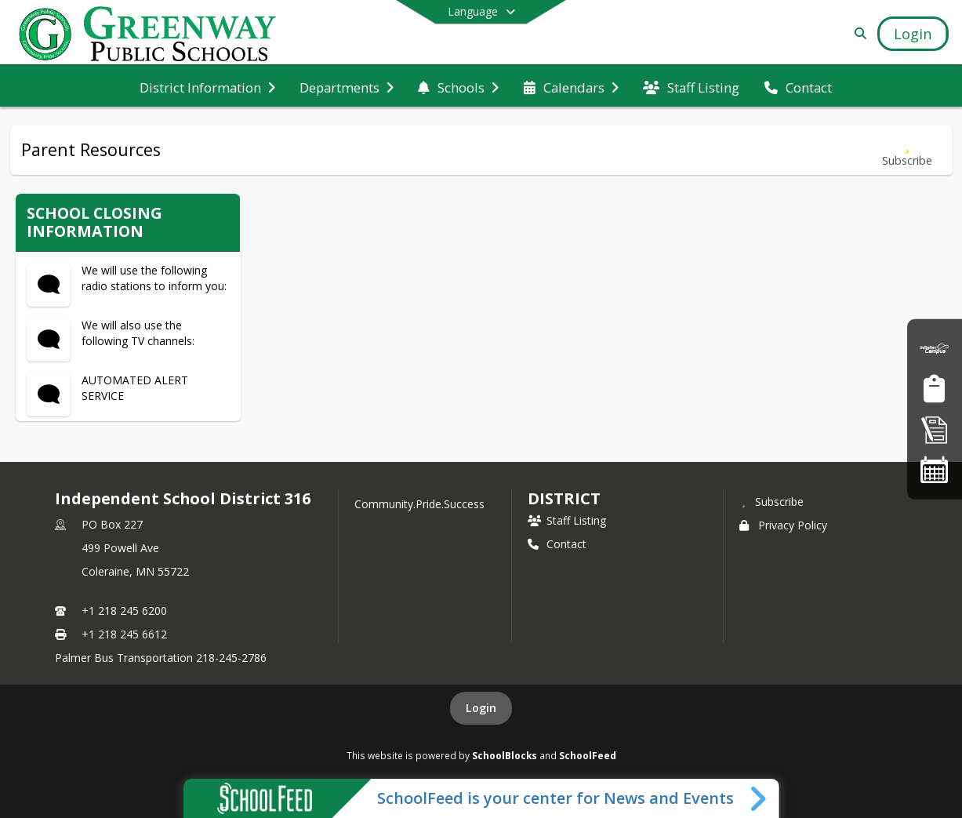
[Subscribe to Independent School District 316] (771, 501)
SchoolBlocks (504, 755)
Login (481, 707)
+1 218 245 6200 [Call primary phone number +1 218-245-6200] (124, 610)
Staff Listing (567, 520)
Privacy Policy (783, 525)
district (564, 498)
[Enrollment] (934, 429)
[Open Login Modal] (912, 33)
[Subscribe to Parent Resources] (907, 150)
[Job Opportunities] (934, 388)
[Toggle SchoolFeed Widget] (759, 798)
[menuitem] (207, 86)
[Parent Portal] (934, 348)
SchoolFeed (587, 755)
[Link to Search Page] (857, 33)
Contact (557, 543)
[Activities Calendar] (934, 469)
